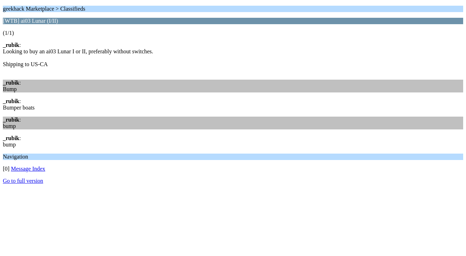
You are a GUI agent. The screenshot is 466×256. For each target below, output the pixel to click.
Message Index (28, 169)
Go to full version (23, 181)
